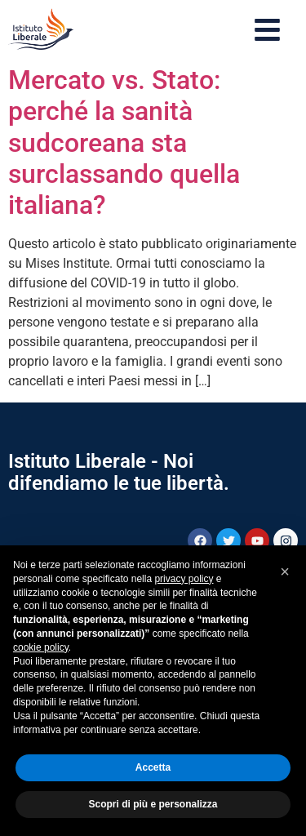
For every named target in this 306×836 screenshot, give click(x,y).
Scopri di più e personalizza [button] (152, 804)
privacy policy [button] (183, 579)
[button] (285, 571)
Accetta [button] (153, 767)
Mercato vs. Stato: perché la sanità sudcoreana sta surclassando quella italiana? (124, 142)
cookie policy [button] (41, 647)
